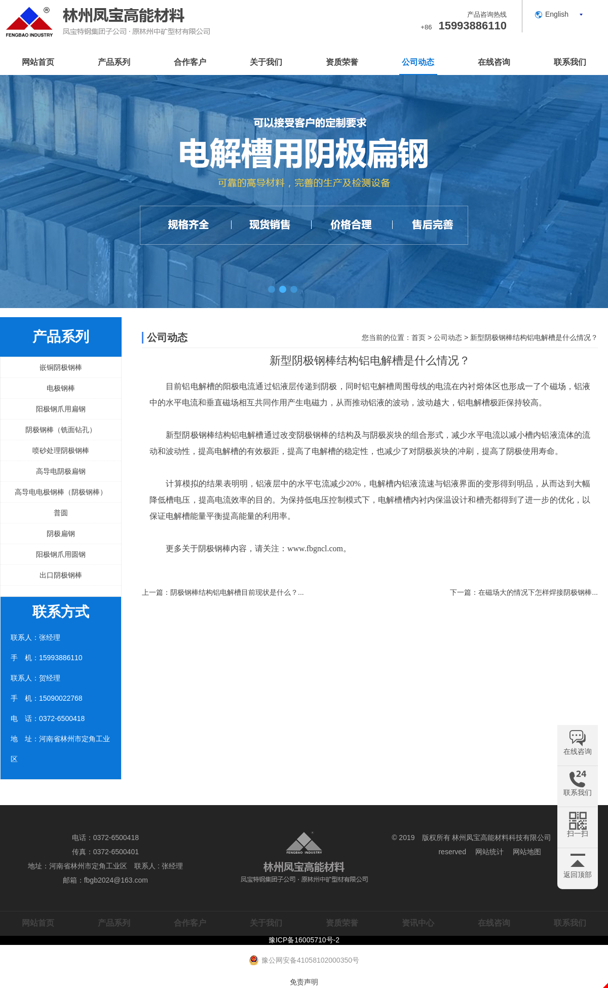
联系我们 (570, 62)
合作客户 (190, 62)
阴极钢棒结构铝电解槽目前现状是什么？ (234, 592)
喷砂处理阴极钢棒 (60, 450)
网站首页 (38, 62)
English (556, 14)
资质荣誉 (342, 62)
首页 (418, 337)
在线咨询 (494, 62)
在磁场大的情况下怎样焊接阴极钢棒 (535, 592)
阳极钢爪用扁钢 (61, 409)
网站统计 (489, 852)
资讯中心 (418, 923)
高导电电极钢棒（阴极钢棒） (61, 492)
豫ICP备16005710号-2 (304, 940)
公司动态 (418, 62)
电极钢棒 (61, 388)
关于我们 (266, 62)
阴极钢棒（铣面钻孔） (60, 430)
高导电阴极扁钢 (61, 471)
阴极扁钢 (61, 533)
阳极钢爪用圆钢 (61, 554)
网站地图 (527, 852)
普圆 (61, 513)
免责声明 (304, 982)
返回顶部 (577, 874)
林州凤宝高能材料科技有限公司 (501, 837)
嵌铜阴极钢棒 (61, 367)
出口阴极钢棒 (61, 575)
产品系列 (114, 62)
